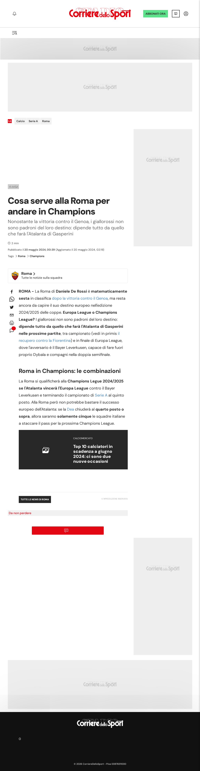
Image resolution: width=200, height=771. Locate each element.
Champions (35, 256)
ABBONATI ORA (156, 13)
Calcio (20, 121)
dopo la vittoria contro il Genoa (80, 298)
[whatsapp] (12, 299)
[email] (12, 315)
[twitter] (12, 307)
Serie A (33, 121)
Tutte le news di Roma (35, 499)
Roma (46, 121)
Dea (70, 409)
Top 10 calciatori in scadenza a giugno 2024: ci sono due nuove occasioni (93, 454)
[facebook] (12, 292)
